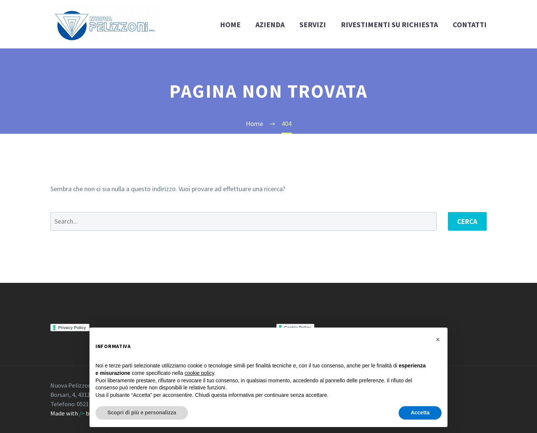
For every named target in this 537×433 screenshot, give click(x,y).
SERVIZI (312, 24)
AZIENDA (270, 24)
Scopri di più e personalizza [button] (141, 412)
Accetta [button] (420, 412)
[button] (438, 339)
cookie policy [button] (199, 373)
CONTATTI (470, 24)
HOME (230, 24)
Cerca (467, 221)
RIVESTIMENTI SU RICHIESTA (389, 24)
